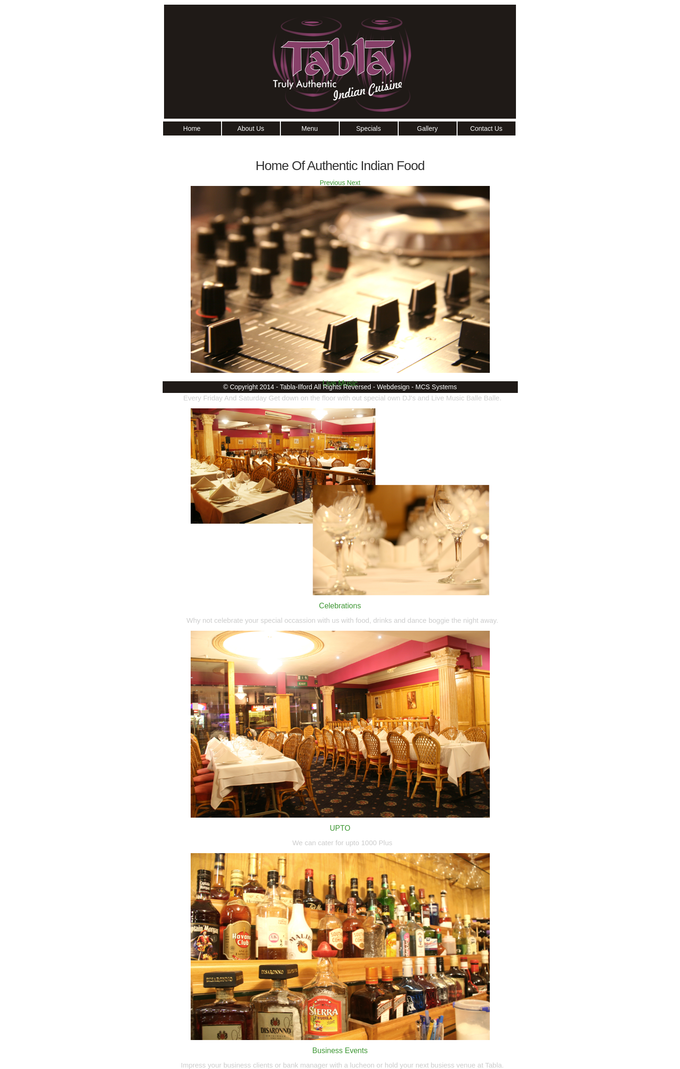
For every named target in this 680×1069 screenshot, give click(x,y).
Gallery (427, 128)
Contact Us (486, 128)
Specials (368, 128)
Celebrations (340, 606)
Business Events (339, 1051)
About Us (251, 128)
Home (191, 128)
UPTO (339, 828)
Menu (309, 128)
